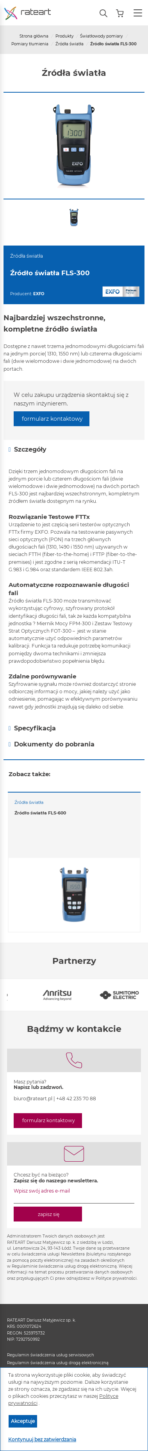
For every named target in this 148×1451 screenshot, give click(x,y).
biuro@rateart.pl (33, 1098)
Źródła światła (69, 44)
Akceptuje (23, 1421)
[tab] (74, 449)
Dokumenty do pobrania (52, 744)
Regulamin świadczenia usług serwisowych (50, 1355)
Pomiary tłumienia (29, 44)
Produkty (64, 36)
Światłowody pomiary (101, 36)
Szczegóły (27, 449)
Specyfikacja (32, 728)
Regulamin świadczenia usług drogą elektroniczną (58, 1362)
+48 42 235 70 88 (76, 1098)
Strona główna (34, 36)
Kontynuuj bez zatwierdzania (42, 1439)
